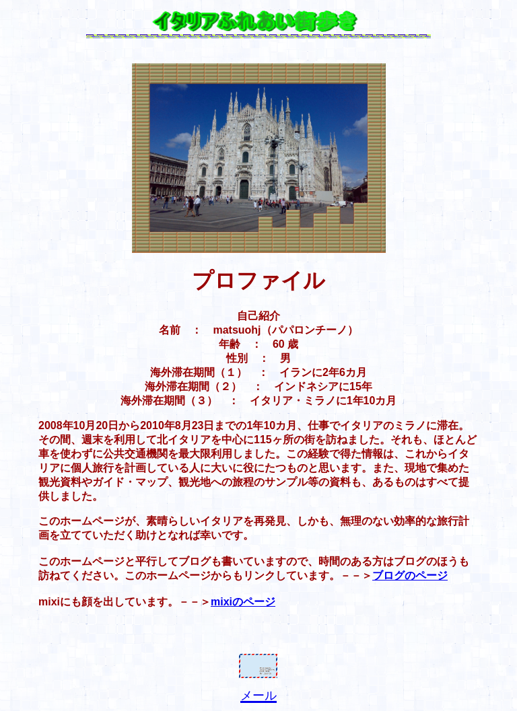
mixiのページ (243, 601)
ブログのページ (410, 575)
